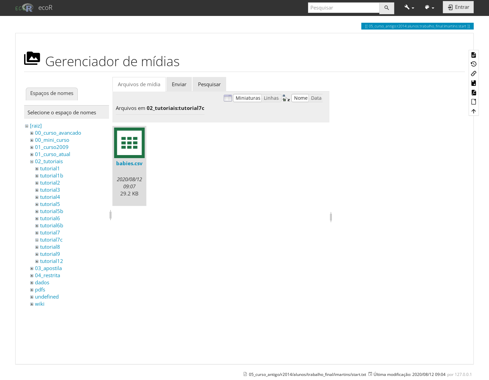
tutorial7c (51, 239)
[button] (409, 7)
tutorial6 (50, 218)
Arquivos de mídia (139, 84)
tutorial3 (50, 189)
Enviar (179, 84)
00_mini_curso (52, 139)
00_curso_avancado (58, 132)
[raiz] (36, 125)
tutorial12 (51, 261)
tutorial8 (50, 246)
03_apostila (48, 268)
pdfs (40, 289)
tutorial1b (51, 175)
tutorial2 (50, 182)
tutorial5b (51, 211)
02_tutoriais (49, 161)
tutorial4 (50, 196)
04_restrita (47, 275)
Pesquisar (209, 84)
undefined (47, 296)
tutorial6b (51, 225)
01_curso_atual (52, 154)
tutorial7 (50, 232)
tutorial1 (50, 168)
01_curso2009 (52, 147)
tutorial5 (50, 204)
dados (42, 282)
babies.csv (129, 163)
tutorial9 (50, 253)
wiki (39, 303)
